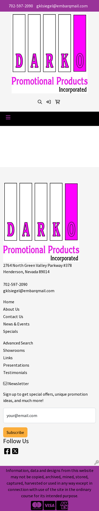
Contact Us (13, 316)
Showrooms (14, 350)
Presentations (16, 365)
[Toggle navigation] (8, 117)
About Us (11, 309)
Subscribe (15, 432)
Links (8, 357)
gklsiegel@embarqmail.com (62, 5)
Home (8, 301)
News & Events (16, 324)
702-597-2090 (21, 5)
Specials (10, 331)
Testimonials (15, 372)
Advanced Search (18, 343)
